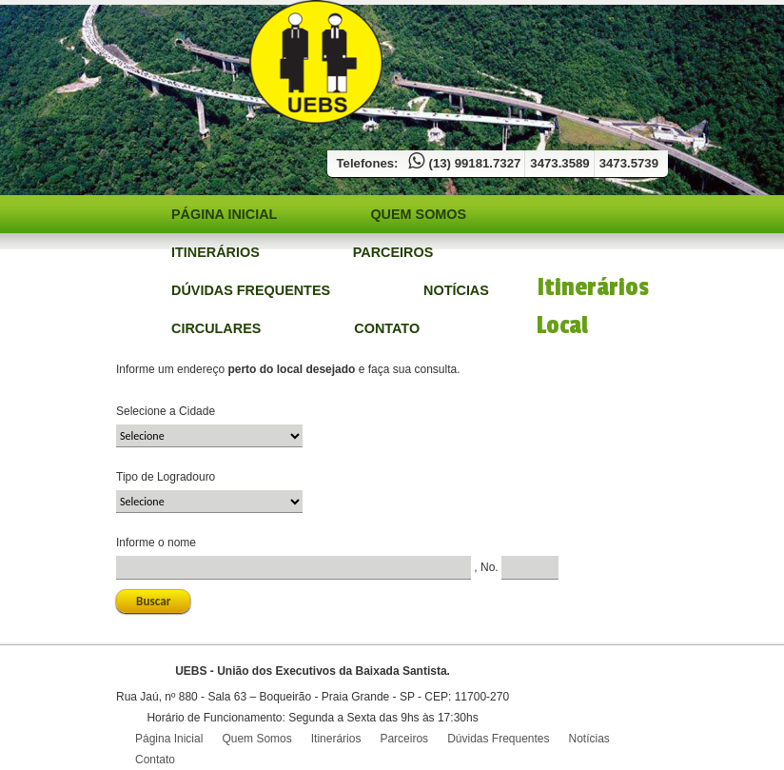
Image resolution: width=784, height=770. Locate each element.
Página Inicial (224, 214)
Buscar (153, 601)
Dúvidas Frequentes (498, 738)
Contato (155, 759)
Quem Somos (418, 214)
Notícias (589, 738)
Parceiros (393, 252)
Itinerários (215, 252)
